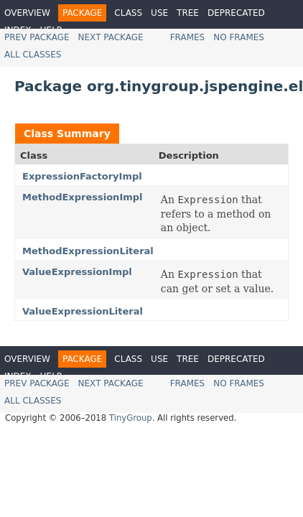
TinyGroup (130, 418)
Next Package (111, 37)
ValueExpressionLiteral (82, 311)
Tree (188, 13)
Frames (187, 37)
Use (159, 13)
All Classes (32, 55)
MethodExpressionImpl (82, 197)
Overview (27, 13)
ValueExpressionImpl (77, 271)
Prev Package (37, 37)
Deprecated (236, 13)
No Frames (238, 37)
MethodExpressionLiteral (88, 251)
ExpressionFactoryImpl (82, 176)
